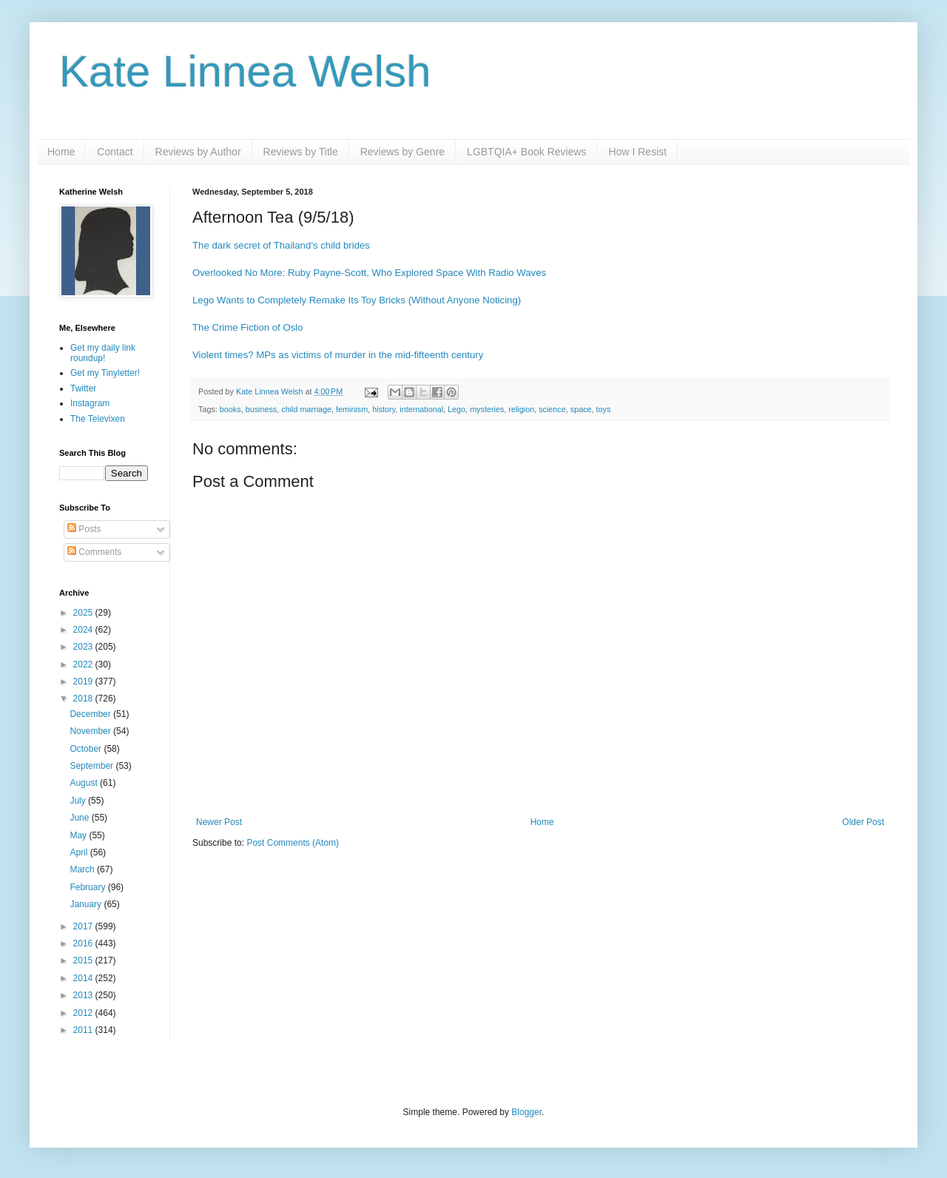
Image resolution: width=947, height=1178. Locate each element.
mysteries (487, 409)
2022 (84, 664)
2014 (84, 978)
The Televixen (97, 419)
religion (521, 409)
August (85, 783)
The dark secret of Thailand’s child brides (281, 245)
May (79, 835)
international (421, 409)
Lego (456, 409)
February (88, 887)
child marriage (306, 409)
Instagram (89, 403)
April (80, 852)
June (80, 817)
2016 (84, 943)
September (92, 766)
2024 (84, 630)
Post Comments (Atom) (292, 843)
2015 (84, 960)
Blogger (526, 1112)
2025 (84, 612)
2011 (84, 1030)
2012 (84, 1013)
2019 (84, 681)
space (581, 409)
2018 (84, 698)
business (261, 409)
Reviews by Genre (402, 152)
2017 (84, 926)
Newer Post (219, 822)
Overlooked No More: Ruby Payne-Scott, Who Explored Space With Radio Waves (369, 272)
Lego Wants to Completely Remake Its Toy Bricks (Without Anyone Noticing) (356, 300)
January (87, 904)
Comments (94, 552)
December (91, 714)
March (83, 869)
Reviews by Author (198, 152)
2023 (84, 647)
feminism (352, 409)
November (91, 731)
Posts (84, 529)
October (87, 749)
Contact (114, 152)
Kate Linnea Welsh (245, 71)
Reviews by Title (300, 152)
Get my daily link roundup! (102, 353)
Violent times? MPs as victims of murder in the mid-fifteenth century (337, 354)
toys (603, 409)
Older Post (863, 822)
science (552, 409)
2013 (84, 995)
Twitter (83, 388)
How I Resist (638, 152)
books (230, 409)
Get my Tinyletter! (105, 373)
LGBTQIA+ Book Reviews (526, 152)
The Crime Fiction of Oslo (247, 327)
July (79, 800)
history (383, 409)
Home (61, 152)
